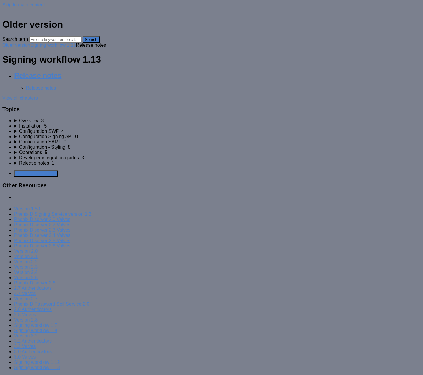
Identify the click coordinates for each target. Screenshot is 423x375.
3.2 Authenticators (33, 341)
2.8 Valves (25, 314)
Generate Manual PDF (36, 173)
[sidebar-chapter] (217, 120)
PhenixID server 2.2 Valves (42, 224)
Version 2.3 (26, 266)
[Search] (55, 39)
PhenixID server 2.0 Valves (42, 219)
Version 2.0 (26, 251)
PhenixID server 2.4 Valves (42, 235)
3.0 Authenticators (33, 351)
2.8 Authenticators (33, 309)
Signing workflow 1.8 (35, 330)
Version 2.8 (26, 319)
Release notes (37, 75)
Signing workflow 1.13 (53, 45)
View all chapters (20, 98)
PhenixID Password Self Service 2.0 (51, 304)
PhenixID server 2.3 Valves (42, 229)
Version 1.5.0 (27, 208)
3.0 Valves (25, 356)
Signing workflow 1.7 (35, 325)
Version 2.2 (26, 261)
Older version (16, 45)
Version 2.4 (26, 272)
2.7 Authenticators (33, 288)
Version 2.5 (26, 277)
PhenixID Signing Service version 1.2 (52, 214)
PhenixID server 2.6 (35, 282)
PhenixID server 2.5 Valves (42, 240)
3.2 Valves (25, 346)
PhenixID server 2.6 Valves (42, 245)
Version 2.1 (26, 256)
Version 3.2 (26, 335)
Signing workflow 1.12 (37, 362)
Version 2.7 (26, 298)
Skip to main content (23, 4)
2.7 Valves (25, 293)
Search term (15, 39)
